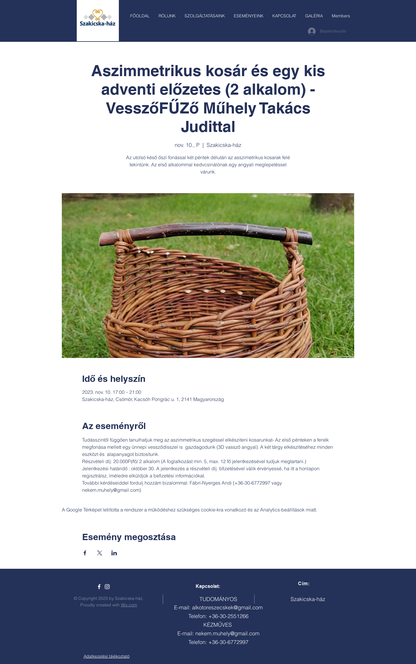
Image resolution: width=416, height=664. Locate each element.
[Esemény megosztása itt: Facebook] (85, 553)
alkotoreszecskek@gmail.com (227, 607)
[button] (204, 16)
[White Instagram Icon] (107, 586)
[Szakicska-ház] (99, 586)
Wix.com (129, 605)
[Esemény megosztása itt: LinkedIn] (114, 553)
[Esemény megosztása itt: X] (99, 553)
